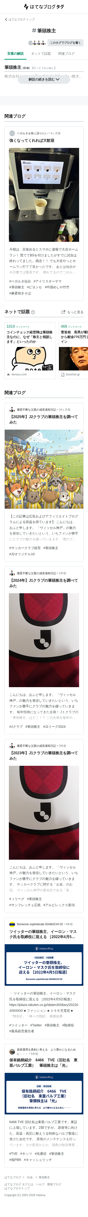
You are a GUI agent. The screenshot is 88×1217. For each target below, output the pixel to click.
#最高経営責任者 (21, 1031)
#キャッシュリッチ (38, 1160)
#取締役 (68, 1025)
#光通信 (41, 1153)
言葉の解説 (15, 53)
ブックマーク (18, 326)
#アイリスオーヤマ (48, 281)
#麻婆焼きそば (20, 293)
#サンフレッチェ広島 (25, 905)
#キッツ (26, 1153)
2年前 (62, 573)
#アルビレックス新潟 (59, 905)
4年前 (69, 924)
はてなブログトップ (17, 1188)
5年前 (34, 1053)
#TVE (13, 1153)
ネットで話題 (41, 53)
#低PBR (15, 1160)
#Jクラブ (16, 726)
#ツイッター (18, 1025)
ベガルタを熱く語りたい (32, 133)
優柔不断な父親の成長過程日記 (36, 409)
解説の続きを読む (44, 79)
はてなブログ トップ (19, 19)
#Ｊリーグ (16, 899)
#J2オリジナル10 (22, 554)
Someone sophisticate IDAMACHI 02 (40, 924)
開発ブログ (54, 1184)
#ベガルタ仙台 (20, 281)
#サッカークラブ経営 (25, 548)
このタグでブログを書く (65, 42)
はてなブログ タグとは (18, 1184)
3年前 (62, 745)
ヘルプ (40, 1184)
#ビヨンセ (34, 287)
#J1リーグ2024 (54, 726)
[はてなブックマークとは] (33, 311)
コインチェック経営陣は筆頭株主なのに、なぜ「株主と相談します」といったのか (29, 336)
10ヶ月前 (64, 409)
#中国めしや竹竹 (57, 287)
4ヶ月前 (56, 133)
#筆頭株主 (16, 287)
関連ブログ (66, 53)
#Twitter (36, 1025)
